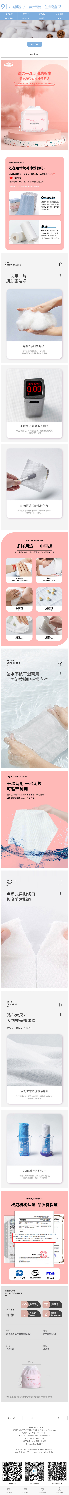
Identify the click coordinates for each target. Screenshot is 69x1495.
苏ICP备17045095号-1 (38, 1433)
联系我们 (42, 18)
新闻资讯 (25, 18)
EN (59, 18)
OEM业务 (9, 18)
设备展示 (59, 14)
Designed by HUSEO (34, 1444)
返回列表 (11, 1418)
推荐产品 (34, 44)
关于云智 (25, 14)
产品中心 (42, 14)
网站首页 (9, 14)
